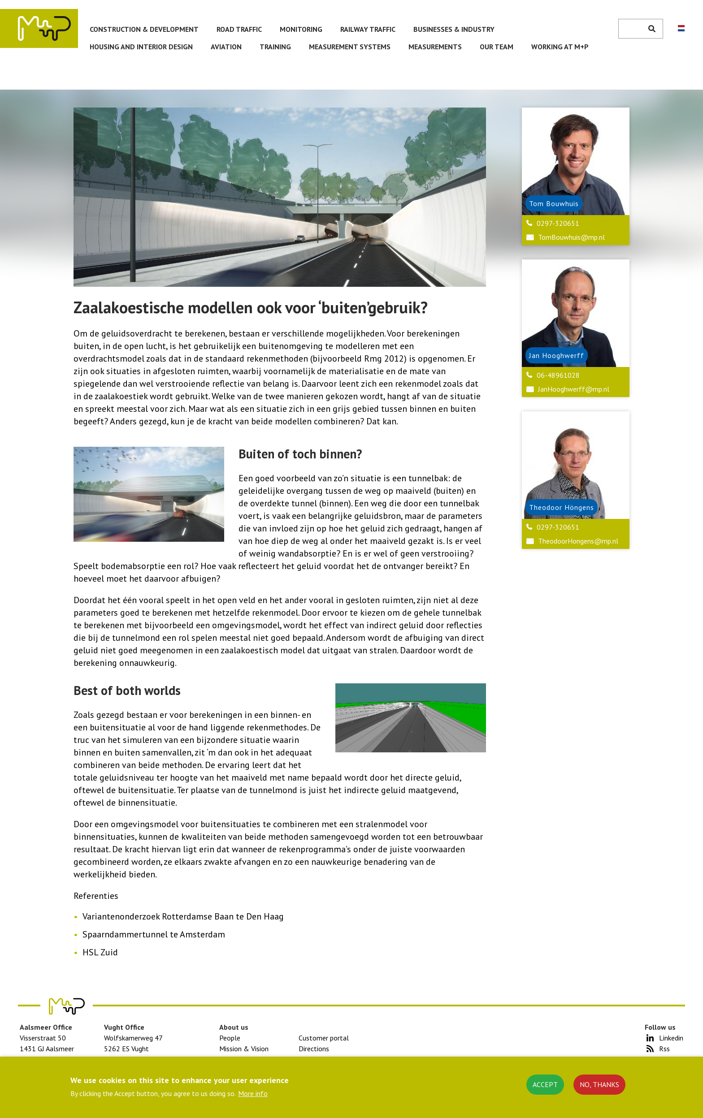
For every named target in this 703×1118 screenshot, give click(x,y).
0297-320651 (558, 223)
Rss (664, 1048)
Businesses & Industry (454, 29)
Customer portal (324, 1037)
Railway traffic (367, 29)
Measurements (435, 46)
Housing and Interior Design (141, 46)
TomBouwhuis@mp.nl (571, 237)
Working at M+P (560, 46)
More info (253, 1093)
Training (275, 46)
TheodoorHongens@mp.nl (578, 540)
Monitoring (301, 29)
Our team (496, 46)
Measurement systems (350, 46)
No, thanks (599, 1084)
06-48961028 (558, 375)
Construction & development (144, 29)
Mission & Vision (244, 1048)
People (229, 1037)
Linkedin (671, 1037)
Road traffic (239, 29)
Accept (545, 1084)
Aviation (226, 46)
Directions (314, 1048)
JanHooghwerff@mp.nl (573, 389)
